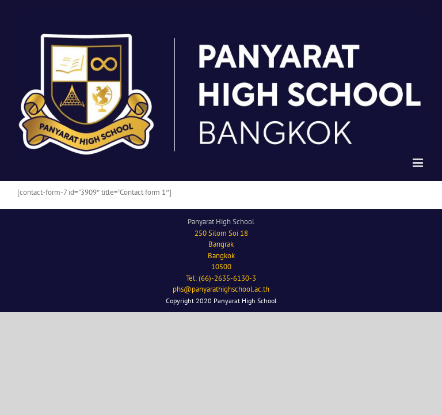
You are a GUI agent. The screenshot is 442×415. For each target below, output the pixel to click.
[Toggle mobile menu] (419, 163)
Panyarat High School (221, 222)
